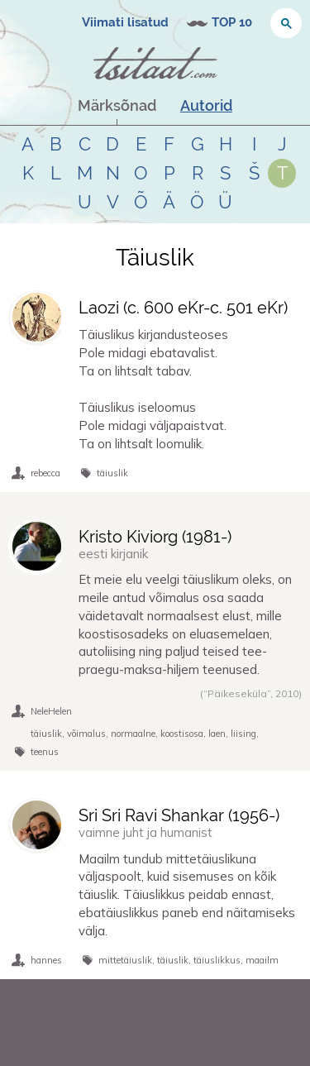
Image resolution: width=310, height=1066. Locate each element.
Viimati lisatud (125, 22)
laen (217, 733)
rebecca (45, 473)
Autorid (206, 105)
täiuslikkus (217, 960)
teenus (45, 752)
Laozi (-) (183, 308)
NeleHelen (51, 711)
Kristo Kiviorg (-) (155, 537)
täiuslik (112, 473)
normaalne (133, 733)
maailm (262, 960)
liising (243, 733)
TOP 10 (232, 22)
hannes (46, 960)
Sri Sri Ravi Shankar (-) (179, 815)
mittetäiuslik (125, 960)
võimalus (86, 733)
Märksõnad (117, 105)
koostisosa (181, 733)
